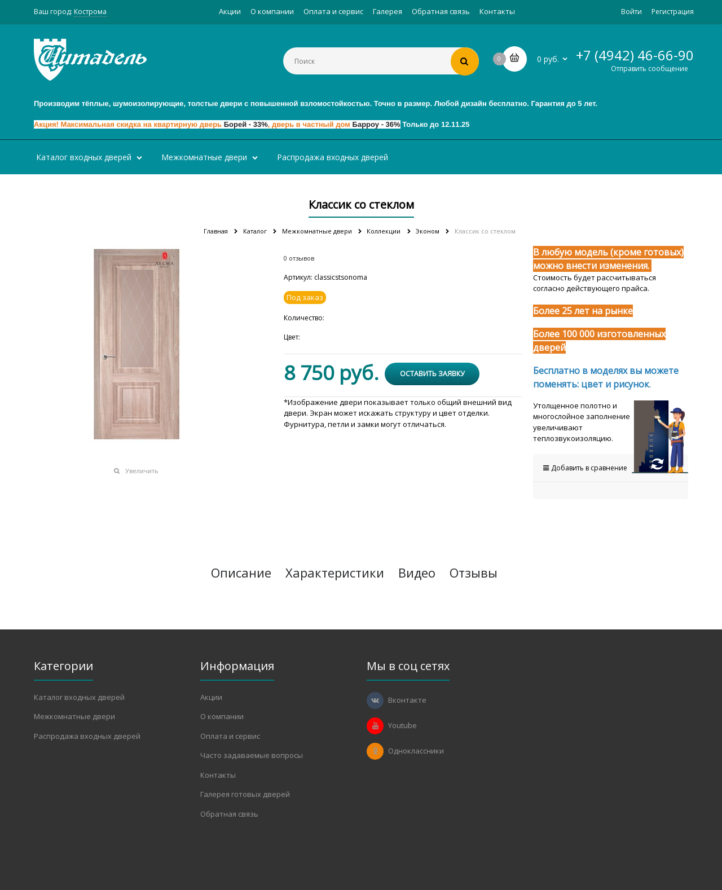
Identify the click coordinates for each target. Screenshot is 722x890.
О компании (272, 11)
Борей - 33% (246, 124)
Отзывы (474, 572)
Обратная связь (441, 11)
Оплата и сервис (333, 11)
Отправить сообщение (649, 68)
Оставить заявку (432, 373)
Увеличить (142, 470)
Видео (416, 572)
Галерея (387, 11)
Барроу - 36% (376, 124)
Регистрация (672, 11)
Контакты (497, 11)
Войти (631, 11)
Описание (241, 572)
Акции (230, 11)
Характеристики (334, 572)
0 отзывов (299, 258)
